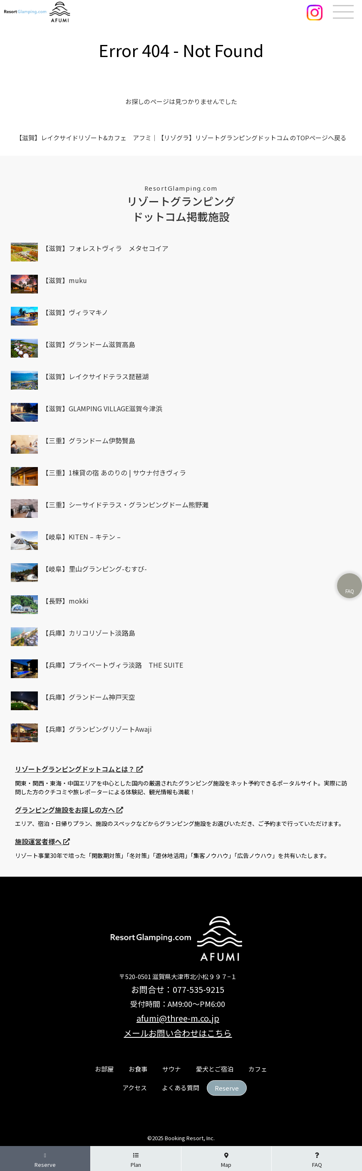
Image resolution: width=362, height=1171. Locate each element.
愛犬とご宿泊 (214, 1069)
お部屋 (104, 1069)
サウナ (171, 1069)
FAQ (317, 1161)
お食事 (138, 1069)
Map (226, 1161)
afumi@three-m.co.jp (177, 1018)
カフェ (257, 1069)
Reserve (227, 1088)
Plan (136, 1161)
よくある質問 (180, 1087)
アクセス (134, 1087)
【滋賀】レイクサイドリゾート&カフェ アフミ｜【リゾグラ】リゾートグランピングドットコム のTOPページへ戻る (181, 137)
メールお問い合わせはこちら (178, 1033)
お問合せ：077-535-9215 (177, 989)
